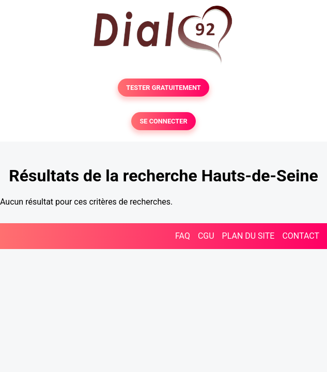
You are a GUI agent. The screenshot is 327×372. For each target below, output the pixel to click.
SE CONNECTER (163, 121)
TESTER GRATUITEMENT (163, 87)
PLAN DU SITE (248, 236)
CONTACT (300, 236)
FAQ (182, 236)
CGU (206, 236)
